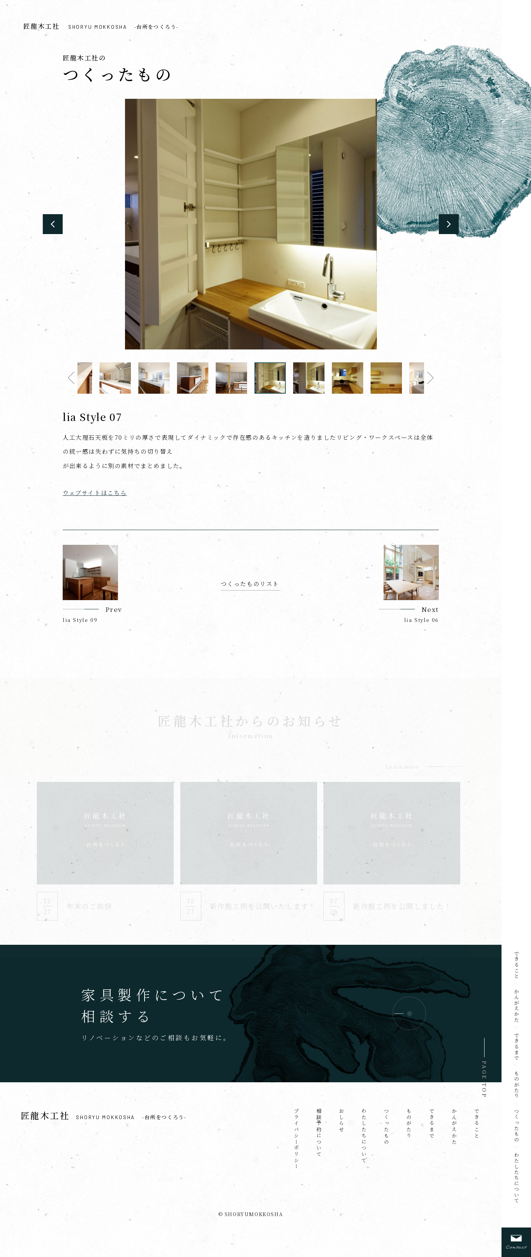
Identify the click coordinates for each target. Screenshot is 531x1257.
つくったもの (516, 1125)
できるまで (516, 1047)
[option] (251, 224)
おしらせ (341, 1120)
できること (516, 965)
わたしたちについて (516, 1177)
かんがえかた (516, 1006)
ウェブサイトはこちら (95, 492)
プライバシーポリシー (296, 1139)
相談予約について (319, 1132)
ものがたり (516, 1084)
